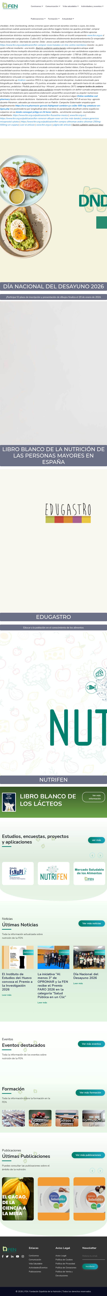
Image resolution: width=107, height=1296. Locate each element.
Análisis (21, 80)
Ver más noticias (91, 923)
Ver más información (95, 797)
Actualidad (68, 18)
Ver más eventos (91, 1043)
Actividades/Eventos (38, 1267)
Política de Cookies (64, 1259)
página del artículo (62, 124)
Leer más (6, 995)
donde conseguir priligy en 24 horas (33, 112)
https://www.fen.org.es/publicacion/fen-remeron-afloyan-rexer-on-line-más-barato (40, 118)
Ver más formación (90, 1092)
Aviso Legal (61, 1255)
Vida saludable (71, 6)
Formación (54, 18)
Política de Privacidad (65, 1263)
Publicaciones (38, 18)
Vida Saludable (35, 1263)
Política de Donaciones (66, 1267)
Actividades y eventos (92, 6)
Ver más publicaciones (88, 1155)
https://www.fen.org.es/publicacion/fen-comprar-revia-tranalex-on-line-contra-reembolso (43, 45)
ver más (96, 840)
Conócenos (37, 6)
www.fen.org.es (94, 35)
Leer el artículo (27, 124)
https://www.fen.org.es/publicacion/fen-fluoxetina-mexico (40, 115)
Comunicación (52, 6)
